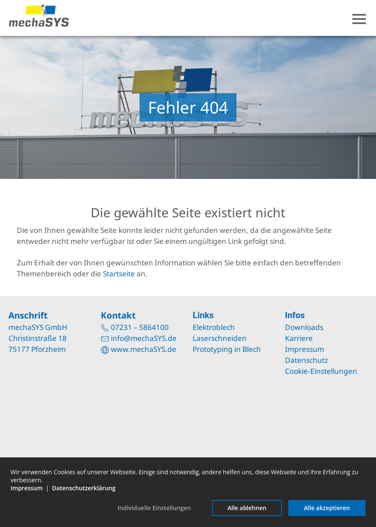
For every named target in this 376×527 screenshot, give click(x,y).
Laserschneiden (220, 338)
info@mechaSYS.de (144, 338)
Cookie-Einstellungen (321, 371)
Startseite (119, 273)
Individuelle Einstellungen (154, 508)
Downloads (304, 327)
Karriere (299, 338)
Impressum (304, 349)
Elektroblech (214, 327)
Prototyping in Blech (227, 349)
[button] (359, 19)
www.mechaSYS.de (143, 349)
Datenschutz (306, 360)
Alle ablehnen (247, 508)
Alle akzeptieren (327, 508)
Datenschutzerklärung (83, 488)
